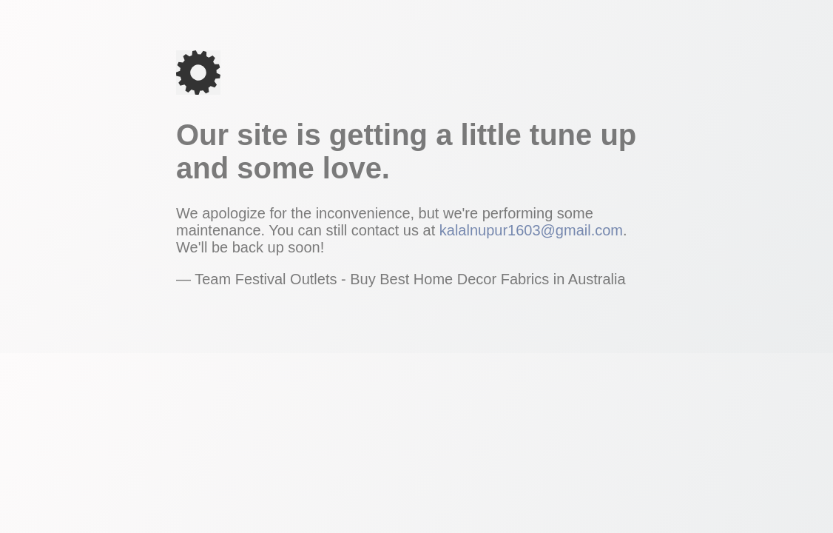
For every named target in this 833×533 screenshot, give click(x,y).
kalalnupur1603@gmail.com (531, 230)
